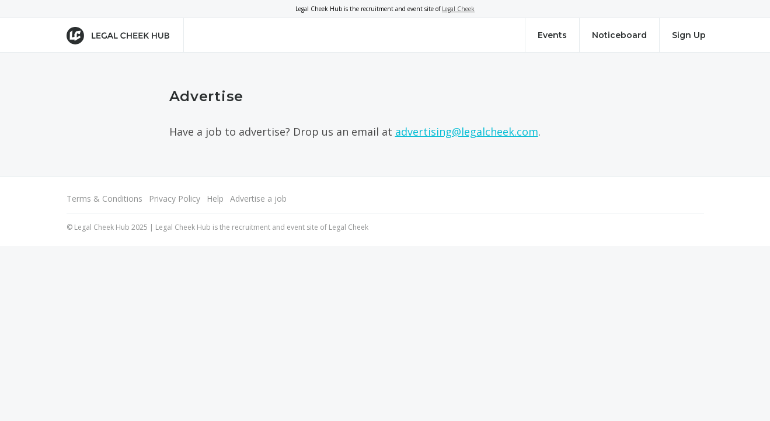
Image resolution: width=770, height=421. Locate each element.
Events (552, 35)
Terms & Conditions (104, 198)
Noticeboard (619, 35)
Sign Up (689, 35)
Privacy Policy (174, 198)
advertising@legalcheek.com (466, 132)
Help (215, 198)
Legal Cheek (458, 9)
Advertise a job (258, 198)
